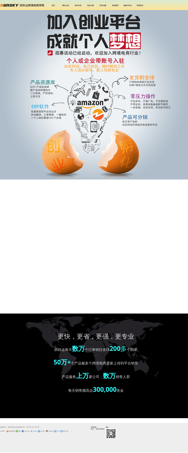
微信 (19, 431)
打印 (58, 431)
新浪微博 (12, 431)
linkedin (42, 431)
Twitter (35, 431)
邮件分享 (65, 431)
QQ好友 (50, 431)
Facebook (27, 431)
